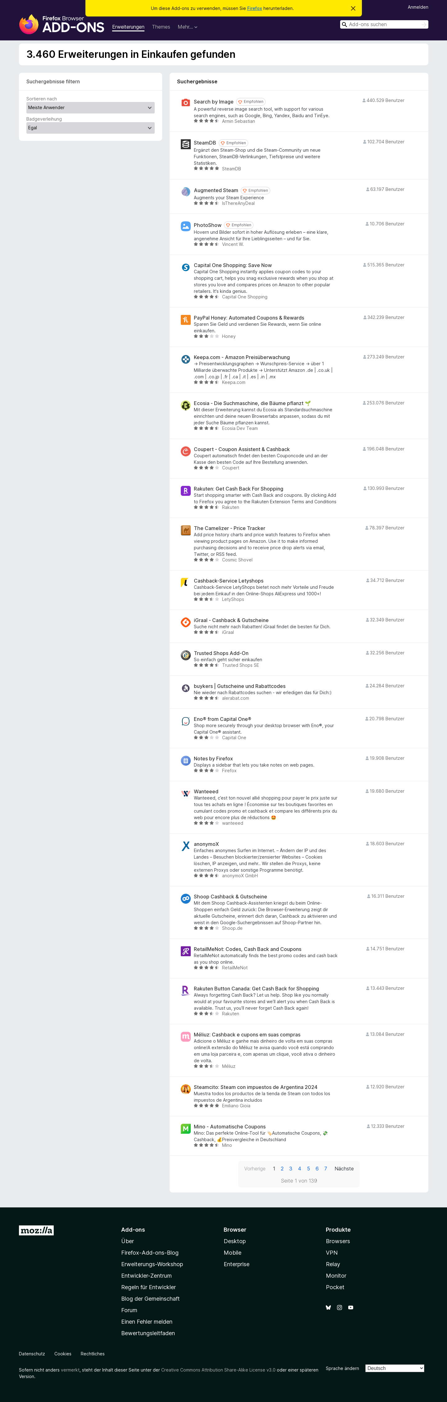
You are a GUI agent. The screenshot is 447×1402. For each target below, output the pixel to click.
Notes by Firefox (213, 759)
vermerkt (70, 1369)
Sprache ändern (342, 1368)
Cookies (62, 1353)
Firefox (254, 8)
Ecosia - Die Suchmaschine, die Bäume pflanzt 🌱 (252, 403)
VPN (332, 1252)
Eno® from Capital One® (222, 719)
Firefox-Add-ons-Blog (150, 1252)
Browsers (338, 1241)
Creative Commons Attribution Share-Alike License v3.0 (218, 1369)
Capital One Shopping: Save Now (233, 265)
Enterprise (236, 1264)
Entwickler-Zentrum (146, 1275)
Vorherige (255, 1168)
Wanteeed (206, 792)
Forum (129, 1310)
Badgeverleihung (44, 119)
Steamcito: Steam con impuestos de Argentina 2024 (255, 1087)
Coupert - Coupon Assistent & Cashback (242, 449)
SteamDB (205, 143)
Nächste (344, 1168)
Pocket (335, 1287)
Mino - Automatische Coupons (230, 1127)
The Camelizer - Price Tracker (229, 528)
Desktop (235, 1241)
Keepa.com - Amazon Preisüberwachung (242, 357)
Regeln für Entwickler (148, 1287)
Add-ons (133, 1229)
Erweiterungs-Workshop (152, 1264)
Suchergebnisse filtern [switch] (53, 81)
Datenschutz (32, 1353)
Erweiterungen (128, 27)
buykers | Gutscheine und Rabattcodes (239, 686)
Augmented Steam (216, 190)
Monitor (336, 1275)
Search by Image (214, 102)
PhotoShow (207, 225)
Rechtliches (93, 1353)
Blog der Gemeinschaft (150, 1298)
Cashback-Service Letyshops (228, 581)
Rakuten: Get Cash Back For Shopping (238, 489)
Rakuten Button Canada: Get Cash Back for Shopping (256, 989)
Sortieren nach (41, 98)
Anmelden (418, 7)
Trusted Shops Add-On (221, 653)
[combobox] (384, 24)
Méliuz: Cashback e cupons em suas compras (247, 1035)
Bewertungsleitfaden (148, 1333)
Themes (161, 27)
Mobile (232, 1252)
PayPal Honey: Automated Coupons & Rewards (249, 318)
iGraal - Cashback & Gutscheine (231, 620)
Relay (333, 1264)
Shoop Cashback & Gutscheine (230, 897)
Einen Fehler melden (146, 1321)
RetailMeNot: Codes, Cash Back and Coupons (247, 949)
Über (127, 1241)
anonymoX (206, 844)
